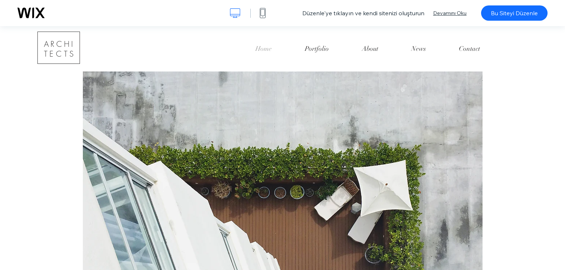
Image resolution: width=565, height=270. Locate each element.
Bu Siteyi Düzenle (514, 13)
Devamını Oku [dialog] (450, 13)
